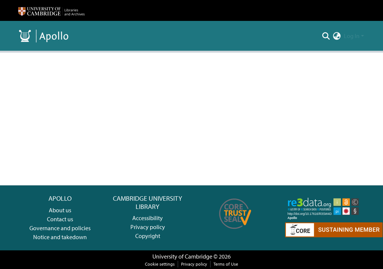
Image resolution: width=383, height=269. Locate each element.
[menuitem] (337, 35)
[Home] (51, 10)
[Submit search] (326, 35)
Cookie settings (160, 264)
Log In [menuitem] (352, 36)
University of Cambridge (182, 256)
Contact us (60, 219)
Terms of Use (225, 264)
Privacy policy (147, 227)
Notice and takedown (60, 237)
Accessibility (147, 218)
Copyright (147, 236)
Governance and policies (60, 228)
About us (60, 210)
